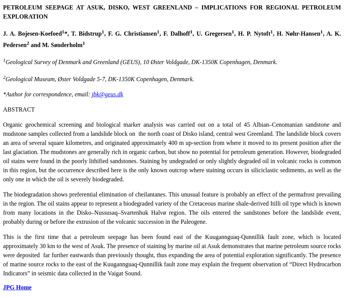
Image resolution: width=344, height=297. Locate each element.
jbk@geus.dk (107, 94)
